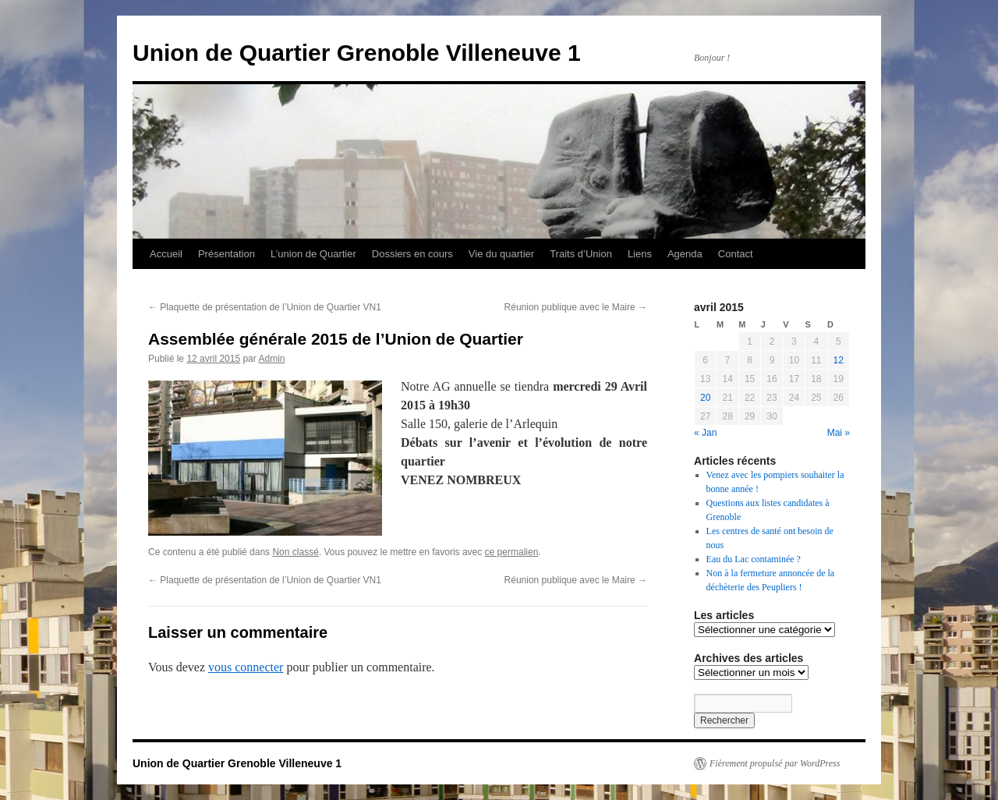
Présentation (226, 254)
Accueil (166, 254)
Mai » (838, 432)
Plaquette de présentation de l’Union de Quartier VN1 (264, 307)
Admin (271, 358)
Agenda (684, 254)
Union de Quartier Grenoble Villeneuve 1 (357, 52)
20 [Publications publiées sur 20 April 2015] (705, 397)
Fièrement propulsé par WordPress (775, 763)
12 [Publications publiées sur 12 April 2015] (838, 360)
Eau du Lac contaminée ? (753, 559)
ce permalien (512, 552)
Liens (640, 254)
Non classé (295, 552)
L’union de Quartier (313, 254)
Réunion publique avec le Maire (575, 307)
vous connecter (245, 667)
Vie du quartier (501, 254)
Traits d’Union (581, 254)
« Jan (705, 432)
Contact (735, 254)
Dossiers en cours (412, 254)
